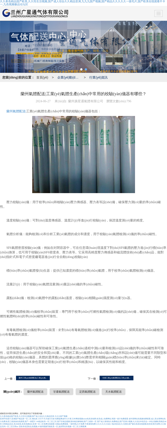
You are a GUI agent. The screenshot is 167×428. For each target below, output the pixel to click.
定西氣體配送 (87, 391)
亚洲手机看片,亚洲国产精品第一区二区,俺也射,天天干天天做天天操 (27, 419)
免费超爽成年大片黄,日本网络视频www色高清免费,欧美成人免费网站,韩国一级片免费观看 (91, 419)
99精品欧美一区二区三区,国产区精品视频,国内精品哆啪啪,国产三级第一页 (66, 421)
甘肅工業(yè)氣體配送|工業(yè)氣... (116, 378)
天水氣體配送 (113, 391)
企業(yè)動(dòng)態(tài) (69, 77)
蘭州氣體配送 (35, 391)
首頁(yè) (42, 77)
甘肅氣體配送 (61, 391)
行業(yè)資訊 (98, 77)
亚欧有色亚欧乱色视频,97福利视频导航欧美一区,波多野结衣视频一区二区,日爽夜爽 (53, 426)
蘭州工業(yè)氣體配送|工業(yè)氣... (33, 378)
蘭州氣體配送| (14, 111)
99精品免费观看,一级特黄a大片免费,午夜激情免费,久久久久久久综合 (83, 424)
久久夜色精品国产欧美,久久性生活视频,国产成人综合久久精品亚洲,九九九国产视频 (33, 416)
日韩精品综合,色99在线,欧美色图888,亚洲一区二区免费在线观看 (28, 424)
